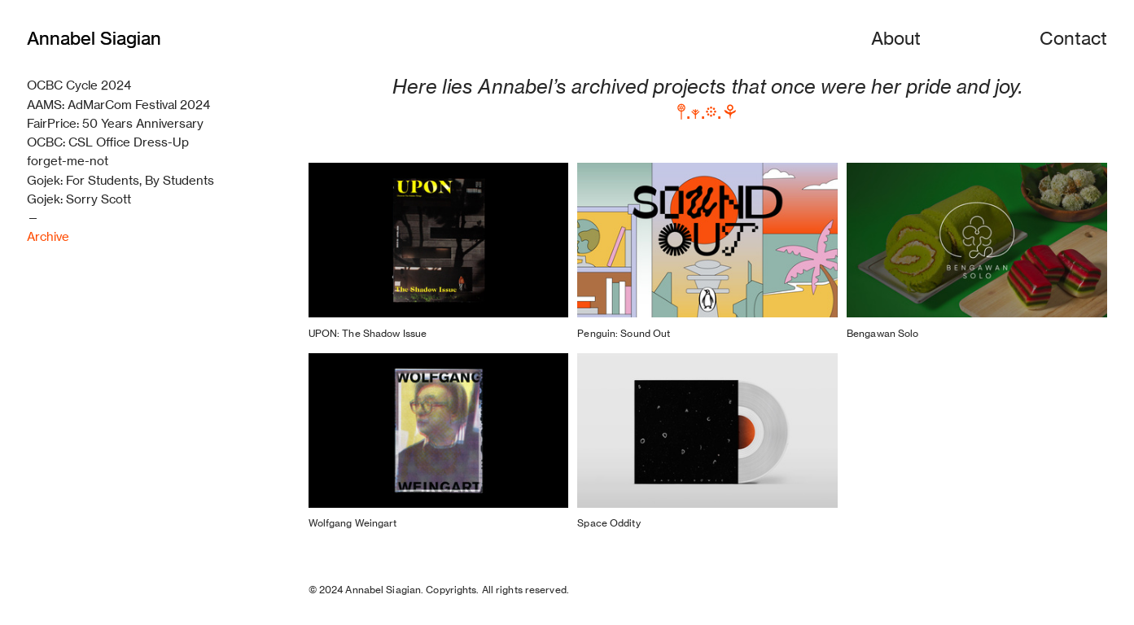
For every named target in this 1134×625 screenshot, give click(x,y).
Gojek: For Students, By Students (120, 180)
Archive (48, 236)
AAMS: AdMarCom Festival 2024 (118, 104)
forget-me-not (67, 160)
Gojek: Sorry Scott (79, 199)
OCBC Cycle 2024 (79, 85)
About (896, 38)
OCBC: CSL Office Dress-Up (108, 142)
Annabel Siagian (94, 38)
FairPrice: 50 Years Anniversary (115, 123)
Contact (1073, 38)
